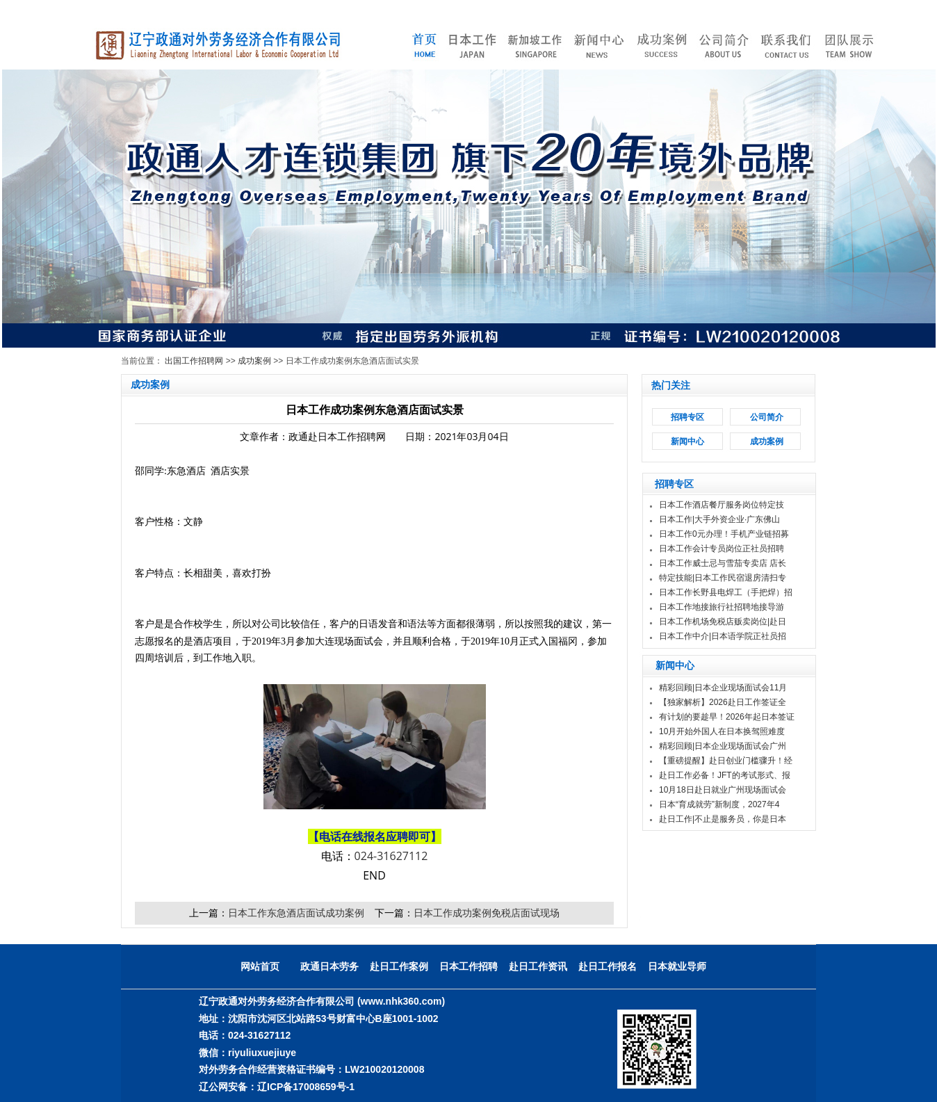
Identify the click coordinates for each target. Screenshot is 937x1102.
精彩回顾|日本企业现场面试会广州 (722, 746)
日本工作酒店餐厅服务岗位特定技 (721, 505)
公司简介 (766, 417)
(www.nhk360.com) (401, 1001)
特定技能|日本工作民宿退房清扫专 (722, 578)
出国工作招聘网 (194, 361)
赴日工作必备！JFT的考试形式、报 (724, 775)
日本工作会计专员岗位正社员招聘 (721, 548)
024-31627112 (391, 856)
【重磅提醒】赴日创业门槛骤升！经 (725, 760)
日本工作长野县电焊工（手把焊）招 (725, 592)
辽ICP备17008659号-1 (306, 1086)
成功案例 (254, 361)
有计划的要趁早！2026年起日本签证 (727, 717)
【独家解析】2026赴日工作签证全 (722, 702)
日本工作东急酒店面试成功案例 (296, 912)
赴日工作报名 (607, 966)
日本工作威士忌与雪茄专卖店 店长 (722, 563)
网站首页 (260, 966)
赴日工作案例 (399, 966)
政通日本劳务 (329, 966)
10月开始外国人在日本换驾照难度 (722, 731)
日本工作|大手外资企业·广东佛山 (719, 519)
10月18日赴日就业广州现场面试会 (722, 790)
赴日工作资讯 (538, 966)
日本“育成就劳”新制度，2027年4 (719, 804)
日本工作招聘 (468, 966)
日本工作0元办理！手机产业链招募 (724, 534)
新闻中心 (687, 441)
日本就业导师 (677, 966)
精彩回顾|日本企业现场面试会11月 (723, 687)
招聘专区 (687, 417)
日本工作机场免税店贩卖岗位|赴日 (722, 621)
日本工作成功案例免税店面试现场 (487, 912)
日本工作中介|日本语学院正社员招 (722, 636)
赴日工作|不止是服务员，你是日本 (722, 819)
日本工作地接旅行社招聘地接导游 (721, 607)
